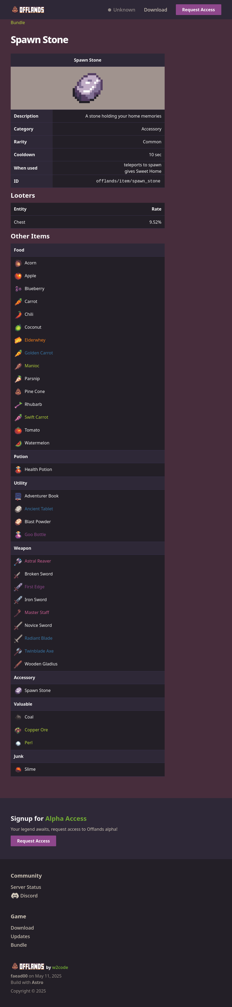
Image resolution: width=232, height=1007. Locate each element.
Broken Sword (33, 574)
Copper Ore (31, 730)
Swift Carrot (31, 417)
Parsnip (27, 379)
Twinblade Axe (34, 651)
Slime (25, 769)
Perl (23, 743)
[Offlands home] (28, 9)
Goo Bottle (30, 535)
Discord (24, 895)
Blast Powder (32, 522)
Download (155, 9)
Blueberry (29, 289)
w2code (60, 967)
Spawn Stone (32, 691)
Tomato (27, 430)
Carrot (25, 302)
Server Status (26, 887)
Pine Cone (29, 392)
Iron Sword (30, 600)
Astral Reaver (32, 561)
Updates (20, 936)
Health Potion (33, 470)
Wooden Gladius (35, 664)
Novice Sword (33, 626)
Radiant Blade (33, 638)
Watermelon (31, 443)
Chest (19, 222)
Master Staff (31, 613)
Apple (25, 276)
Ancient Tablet (33, 509)
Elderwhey (29, 340)
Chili (23, 314)
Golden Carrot (33, 353)
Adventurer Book (36, 496)
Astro (37, 982)
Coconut (27, 327)
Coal (23, 717)
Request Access (198, 10)
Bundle (18, 22)
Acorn (25, 263)
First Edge (29, 587)
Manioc (26, 366)
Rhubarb (28, 404)
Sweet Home (148, 171)
